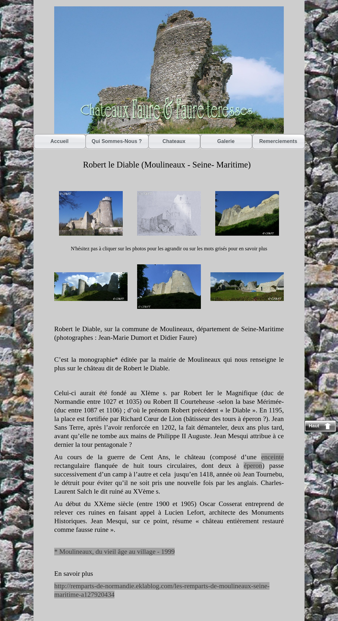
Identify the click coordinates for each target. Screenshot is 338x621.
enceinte (272, 457)
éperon (253, 465)
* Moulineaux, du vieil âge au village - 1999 (114, 551)
